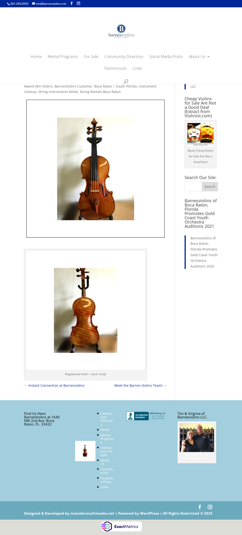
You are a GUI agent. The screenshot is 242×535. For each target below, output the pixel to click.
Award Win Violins (38, 86)
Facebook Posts (106, 480)
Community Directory (123, 57)
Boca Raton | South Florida (115, 86)
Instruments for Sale (106, 451)
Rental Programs (63, 57)
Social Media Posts (166, 57)
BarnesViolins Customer (73, 86)
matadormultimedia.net (92, 513)
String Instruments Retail (58, 91)
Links (137, 69)
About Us (197, 57)
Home (36, 57)
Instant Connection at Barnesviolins (54, 385)
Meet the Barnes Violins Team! (140, 385)
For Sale (91, 57)
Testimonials (115, 69)
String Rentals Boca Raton (100, 91)
